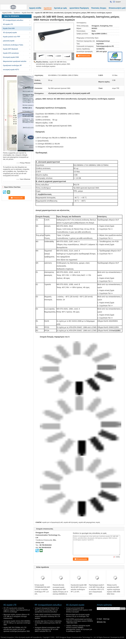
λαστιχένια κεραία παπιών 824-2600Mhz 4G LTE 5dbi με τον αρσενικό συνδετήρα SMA (17, 623)
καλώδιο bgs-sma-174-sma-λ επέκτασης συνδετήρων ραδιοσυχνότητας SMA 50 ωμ (48, 623)
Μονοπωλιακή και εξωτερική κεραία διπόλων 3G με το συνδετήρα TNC (78, 615)
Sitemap (106, 619)
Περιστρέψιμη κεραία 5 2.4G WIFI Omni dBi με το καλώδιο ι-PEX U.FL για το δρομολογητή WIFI (96, 589)
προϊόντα (48, 8)
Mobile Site (101, 622)
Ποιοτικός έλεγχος (98, 8)
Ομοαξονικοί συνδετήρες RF (12, 65)
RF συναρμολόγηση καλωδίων (13, 20)
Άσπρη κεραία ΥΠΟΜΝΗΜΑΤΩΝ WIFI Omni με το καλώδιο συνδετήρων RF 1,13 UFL (42, 589)
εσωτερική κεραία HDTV (11, 69)
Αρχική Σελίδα (7, 13)
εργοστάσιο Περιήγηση (79, 8)
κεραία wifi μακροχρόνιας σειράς (89, 522)
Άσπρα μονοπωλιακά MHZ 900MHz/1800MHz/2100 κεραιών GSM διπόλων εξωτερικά (79, 610)
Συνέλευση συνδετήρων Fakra (13, 45)
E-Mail (99, 619)
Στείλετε (123, 609)
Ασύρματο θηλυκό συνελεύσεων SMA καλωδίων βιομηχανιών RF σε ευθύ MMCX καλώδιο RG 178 (47, 629)
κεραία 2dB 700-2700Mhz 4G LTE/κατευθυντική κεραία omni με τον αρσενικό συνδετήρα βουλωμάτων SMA (17, 629)
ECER (122, 637)
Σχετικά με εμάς (60, 8)
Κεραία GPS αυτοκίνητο (11, 53)
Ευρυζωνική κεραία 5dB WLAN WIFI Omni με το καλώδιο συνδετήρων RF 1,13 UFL (79, 588)
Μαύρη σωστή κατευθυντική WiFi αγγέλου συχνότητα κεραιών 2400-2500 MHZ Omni (113, 589)
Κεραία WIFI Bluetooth (10, 49)
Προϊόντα (17, 13)
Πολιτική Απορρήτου (7, 637)
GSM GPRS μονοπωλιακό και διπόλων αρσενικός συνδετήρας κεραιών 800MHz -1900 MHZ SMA (79, 621)
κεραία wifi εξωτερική (71, 522)
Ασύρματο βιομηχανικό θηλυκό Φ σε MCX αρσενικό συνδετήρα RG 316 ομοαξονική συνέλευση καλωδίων (47, 610)
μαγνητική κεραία (8, 41)
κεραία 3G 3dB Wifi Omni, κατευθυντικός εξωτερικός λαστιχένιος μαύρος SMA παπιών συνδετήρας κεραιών (53, 64)
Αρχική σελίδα (35, 8)
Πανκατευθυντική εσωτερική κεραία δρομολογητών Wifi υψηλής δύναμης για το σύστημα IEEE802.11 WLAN (60, 590)
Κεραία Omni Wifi (27, 13)
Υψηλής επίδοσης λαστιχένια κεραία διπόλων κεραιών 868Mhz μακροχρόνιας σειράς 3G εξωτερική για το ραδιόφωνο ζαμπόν (79, 628)
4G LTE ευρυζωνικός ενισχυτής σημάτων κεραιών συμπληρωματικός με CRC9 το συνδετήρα (17, 610)
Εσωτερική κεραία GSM (11, 57)
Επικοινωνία (85, 56)
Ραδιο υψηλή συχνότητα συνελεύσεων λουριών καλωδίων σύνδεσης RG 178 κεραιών (47, 616)
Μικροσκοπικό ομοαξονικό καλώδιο (14, 61)
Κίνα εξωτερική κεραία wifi (24, 637)
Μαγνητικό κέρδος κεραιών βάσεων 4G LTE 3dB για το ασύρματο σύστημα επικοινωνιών (16, 616)
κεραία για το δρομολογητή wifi (52, 522)
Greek (118, 2)
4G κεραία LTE (8, 24)
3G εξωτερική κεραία (10, 32)
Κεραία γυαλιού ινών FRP (11, 37)
